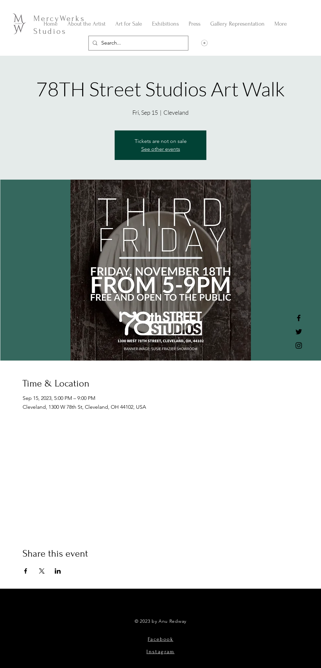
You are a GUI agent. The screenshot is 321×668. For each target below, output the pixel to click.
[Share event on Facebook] (26, 571)
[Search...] (137, 43)
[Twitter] (298, 331)
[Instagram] (298, 345)
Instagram (160, 652)
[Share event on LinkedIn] (58, 571)
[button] (128, 24)
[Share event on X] (42, 571)
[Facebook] (298, 318)
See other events (160, 149)
